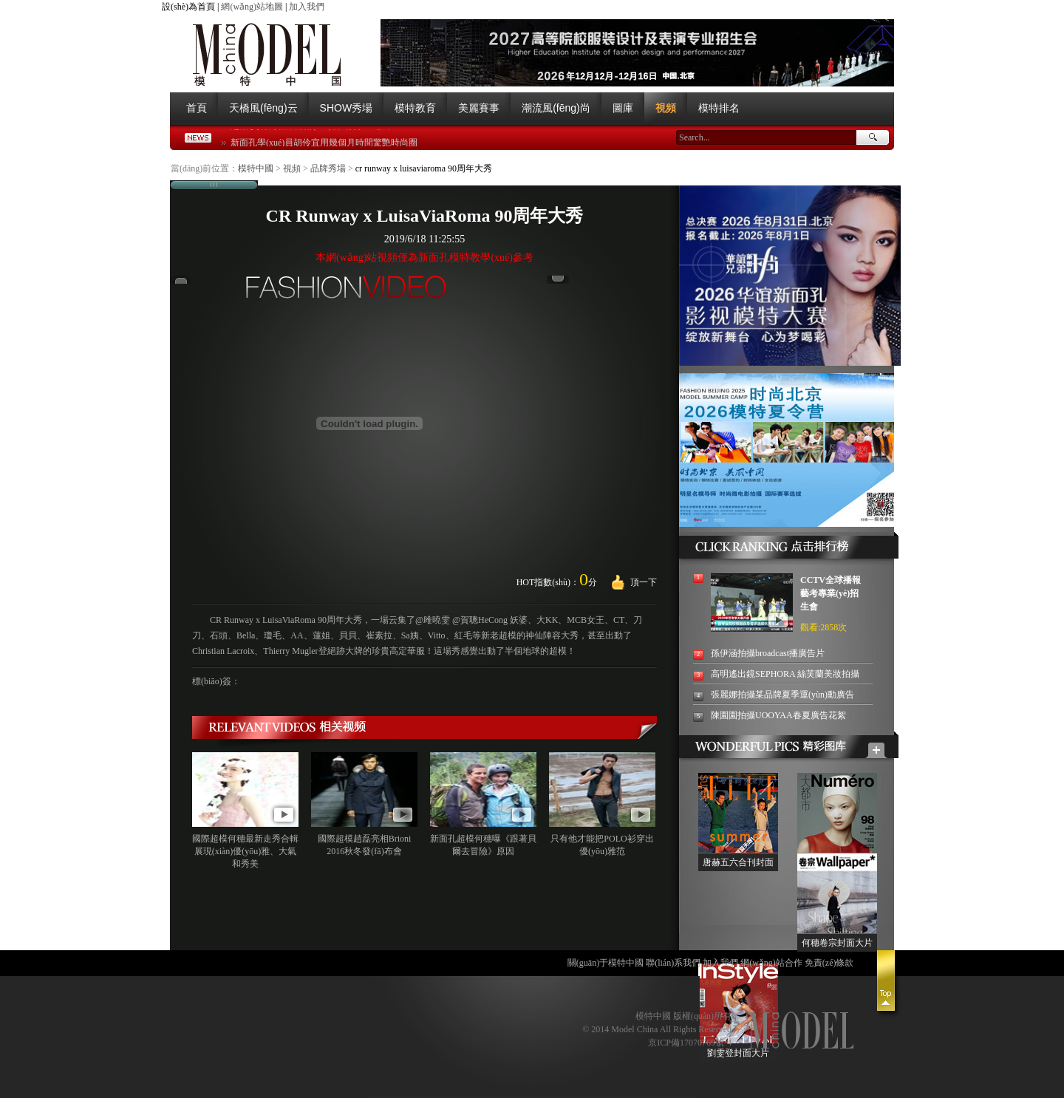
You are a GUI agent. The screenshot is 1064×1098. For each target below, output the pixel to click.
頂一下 (643, 582)
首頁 (196, 108)
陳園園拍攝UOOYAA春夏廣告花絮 (778, 715)
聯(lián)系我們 (673, 963)
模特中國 (255, 168)
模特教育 (415, 108)
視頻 (665, 108)
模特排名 (719, 108)
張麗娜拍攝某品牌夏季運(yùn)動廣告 (782, 694)
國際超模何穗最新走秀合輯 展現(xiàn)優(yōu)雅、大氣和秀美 (245, 851)
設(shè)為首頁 (188, 6)
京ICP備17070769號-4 (690, 1042)
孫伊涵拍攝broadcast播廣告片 (768, 653)
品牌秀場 (328, 168)
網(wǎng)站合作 (771, 963)
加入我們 (306, 6)
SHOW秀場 (346, 108)
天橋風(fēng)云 (263, 108)
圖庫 (623, 108)
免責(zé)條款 (829, 963)
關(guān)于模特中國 (605, 963)
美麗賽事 (478, 108)
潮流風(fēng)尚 (556, 108)
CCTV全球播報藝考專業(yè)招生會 (830, 593)
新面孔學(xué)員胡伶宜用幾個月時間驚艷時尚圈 (324, 144)
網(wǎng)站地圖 (252, 6)
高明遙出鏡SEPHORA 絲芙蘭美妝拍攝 (785, 674)
